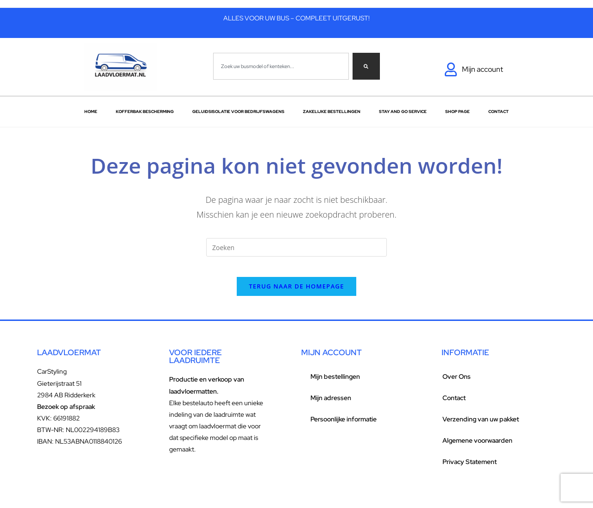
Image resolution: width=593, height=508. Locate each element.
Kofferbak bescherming (145, 111)
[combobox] (281, 66)
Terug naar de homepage (296, 294)
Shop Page (457, 111)
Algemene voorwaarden (477, 448)
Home (90, 111)
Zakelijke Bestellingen (331, 111)
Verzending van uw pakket (480, 427)
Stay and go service (403, 111)
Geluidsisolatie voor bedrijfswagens (238, 111)
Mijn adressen (330, 405)
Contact (498, 111)
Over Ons (456, 384)
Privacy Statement (469, 469)
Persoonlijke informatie (343, 427)
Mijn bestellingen (335, 384)
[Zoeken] (366, 66)
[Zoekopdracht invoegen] (296, 247)
